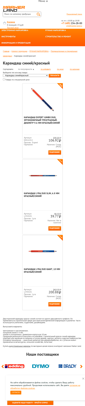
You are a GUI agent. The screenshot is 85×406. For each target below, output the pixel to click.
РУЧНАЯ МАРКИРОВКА (55, 31)
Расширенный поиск (74, 14)
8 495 (18, 320)
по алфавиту (46, 69)
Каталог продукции (19, 51)
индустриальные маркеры (19, 270)
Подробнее (34, 152)
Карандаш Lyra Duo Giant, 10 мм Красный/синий (41, 195)
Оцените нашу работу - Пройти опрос (30, 327)
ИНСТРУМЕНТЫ (8, 37)
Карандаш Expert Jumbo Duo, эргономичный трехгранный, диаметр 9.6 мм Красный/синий (21, 121)
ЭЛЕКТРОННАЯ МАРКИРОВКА (14, 31)
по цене (60, 69)
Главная (6, 51)
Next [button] (82, 292)
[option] (16, 289)
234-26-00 (71, 23)
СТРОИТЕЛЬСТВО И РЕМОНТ (58, 37)
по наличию (74, 69)
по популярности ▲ (26, 69)
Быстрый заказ (13, 28)
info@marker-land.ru (74, 26)
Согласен (16, 392)
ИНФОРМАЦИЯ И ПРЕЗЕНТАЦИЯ (15, 43)
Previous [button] (3, 292)
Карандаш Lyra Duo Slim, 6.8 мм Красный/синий (62, 119)
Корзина (11, 22)
